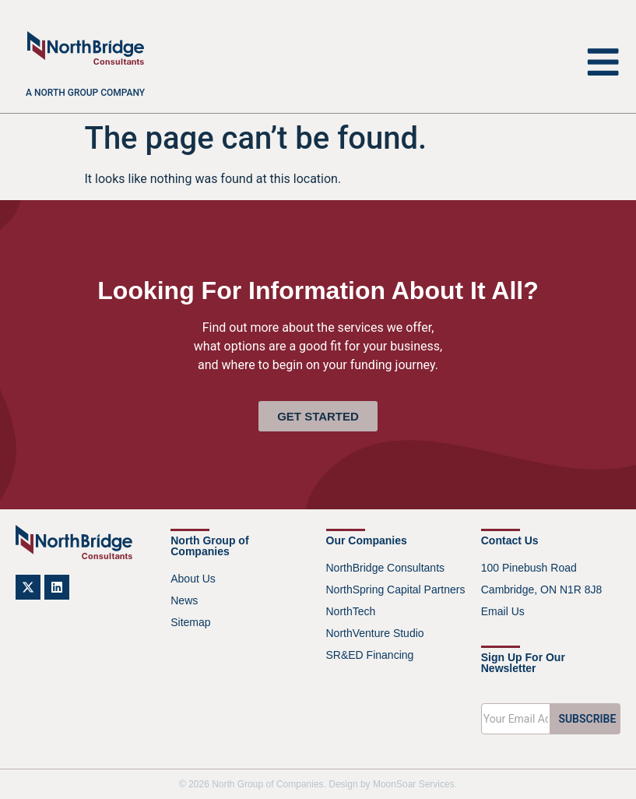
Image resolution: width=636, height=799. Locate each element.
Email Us (503, 611)
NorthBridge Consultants (385, 567)
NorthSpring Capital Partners (396, 589)
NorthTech (351, 611)
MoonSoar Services (414, 784)
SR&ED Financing (370, 655)
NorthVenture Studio (375, 633)
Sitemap (190, 622)
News (184, 600)
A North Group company (85, 92)
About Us (193, 578)
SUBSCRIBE (587, 719)
